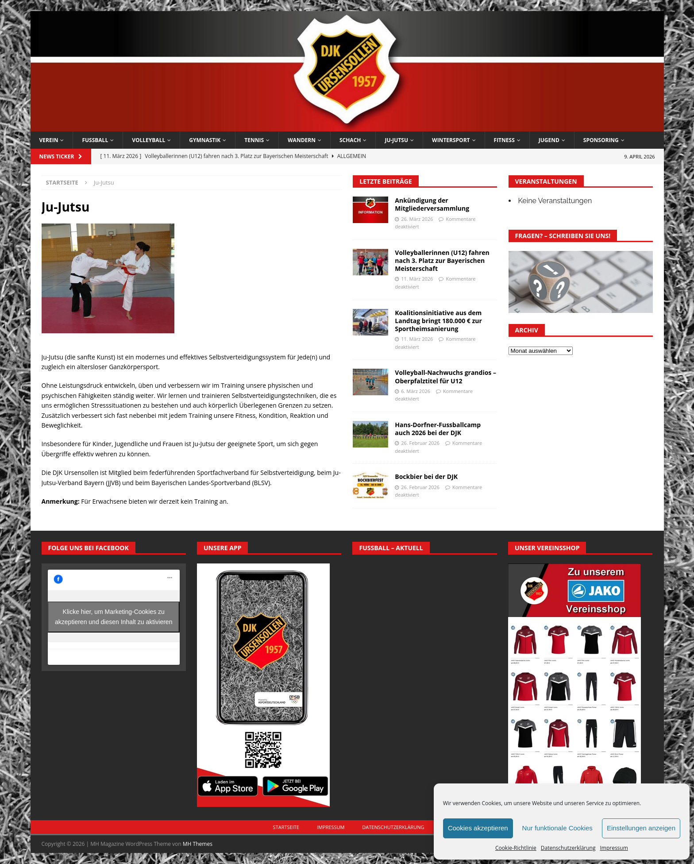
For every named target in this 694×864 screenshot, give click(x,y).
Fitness (504, 140)
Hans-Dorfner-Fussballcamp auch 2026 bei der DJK (438, 428)
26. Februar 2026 (420, 443)
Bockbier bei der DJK (426, 476)
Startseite (286, 827)
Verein (48, 140)
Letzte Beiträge (385, 181)
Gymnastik (204, 140)
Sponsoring (601, 140)
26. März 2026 (417, 219)
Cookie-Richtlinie (515, 848)
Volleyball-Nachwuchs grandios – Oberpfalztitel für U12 (445, 376)
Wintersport (451, 140)
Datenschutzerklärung (568, 848)
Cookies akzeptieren (478, 828)
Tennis (254, 140)
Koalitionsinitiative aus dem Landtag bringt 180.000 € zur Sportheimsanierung (438, 321)
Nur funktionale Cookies (557, 828)
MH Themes (197, 844)
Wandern (302, 140)
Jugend (549, 140)
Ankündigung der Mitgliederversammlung (432, 204)
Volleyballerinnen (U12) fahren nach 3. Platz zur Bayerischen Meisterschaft (442, 260)
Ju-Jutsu (396, 140)
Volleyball (148, 140)
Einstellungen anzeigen (641, 828)
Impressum (614, 848)
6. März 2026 (415, 391)
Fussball (95, 140)
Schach (350, 140)
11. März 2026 (417, 278)
